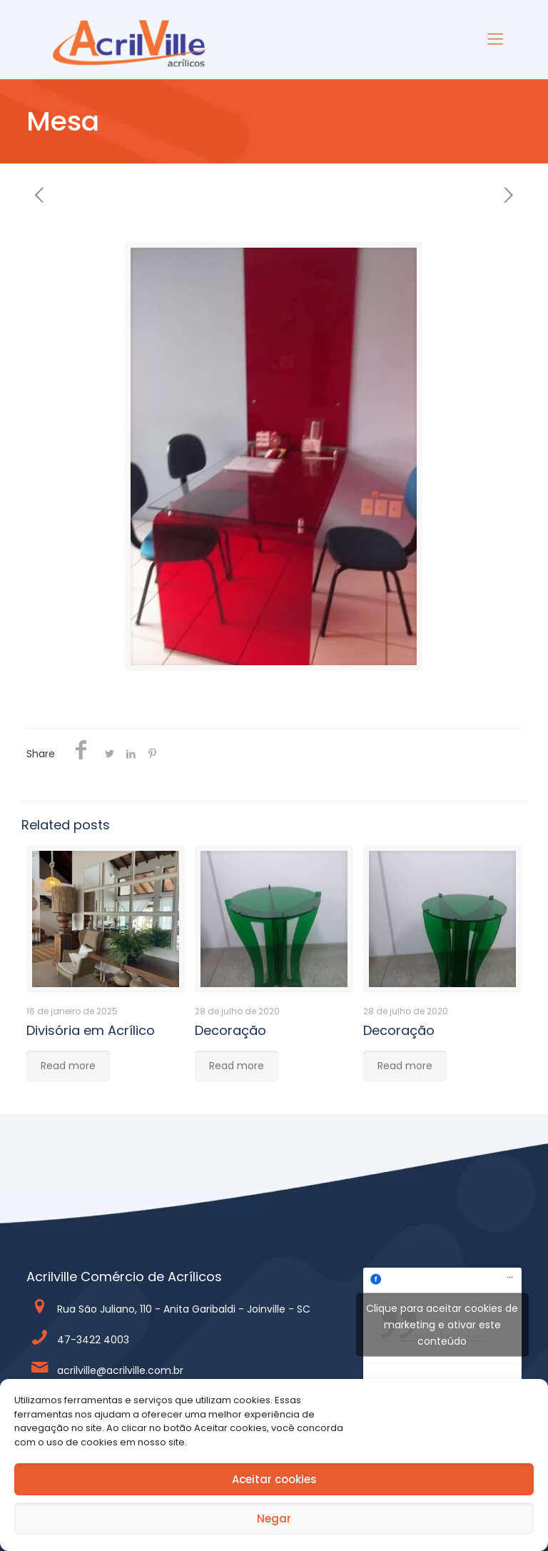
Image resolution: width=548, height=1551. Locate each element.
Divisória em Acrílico (90, 1030)
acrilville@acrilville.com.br (120, 1370)
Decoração (230, 1030)
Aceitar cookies (274, 1479)
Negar (274, 1518)
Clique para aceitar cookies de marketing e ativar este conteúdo (442, 1324)
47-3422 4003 (93, 1340)
